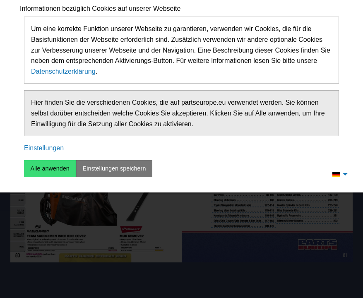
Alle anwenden (49, 168)
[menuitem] (338, 174)
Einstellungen (44, 147)
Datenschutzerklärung (63, 71)
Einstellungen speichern (114, 168)
